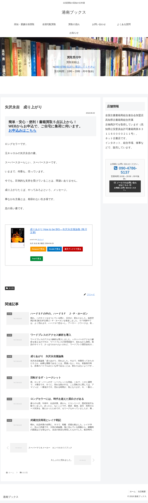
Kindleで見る (54, 249)
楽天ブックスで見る (73, 249)
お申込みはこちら (22, 130)
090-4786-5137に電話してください (75, 66)
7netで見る (37, 259)
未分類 (10, 288)
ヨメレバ (40, 239)
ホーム (131, 494)
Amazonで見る (38, 249)
